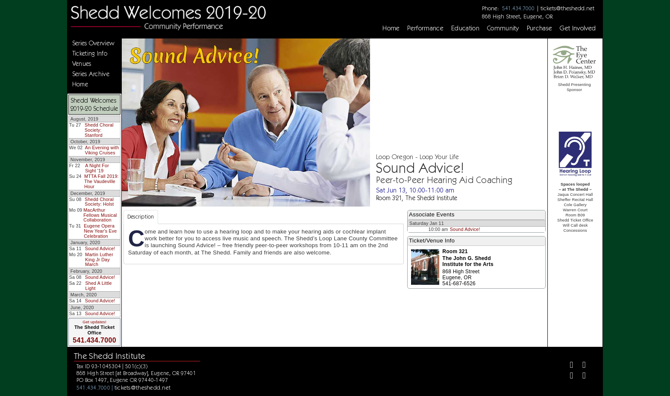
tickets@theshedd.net (567, 8)
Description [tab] (140, 216)
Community (503, 28)
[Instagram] (568, 376)
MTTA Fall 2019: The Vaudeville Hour (101, 181)
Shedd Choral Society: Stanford (99, 129)
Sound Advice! (100, 248)
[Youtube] (580, 376)
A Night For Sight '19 (97, 168)
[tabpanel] (263, 244)
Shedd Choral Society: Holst (99, 202)
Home (391, 28)
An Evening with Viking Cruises (102, 150)
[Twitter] (580, 366)
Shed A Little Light (98, 286)
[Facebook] (568, 366)
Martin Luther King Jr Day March (99, 259)
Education (465, 28)
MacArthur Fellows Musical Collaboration (100, 214)
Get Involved (578, 28)
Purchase (539, 28)
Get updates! (94, 322)
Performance (425, 28)
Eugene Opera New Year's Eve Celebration (100, 230)
